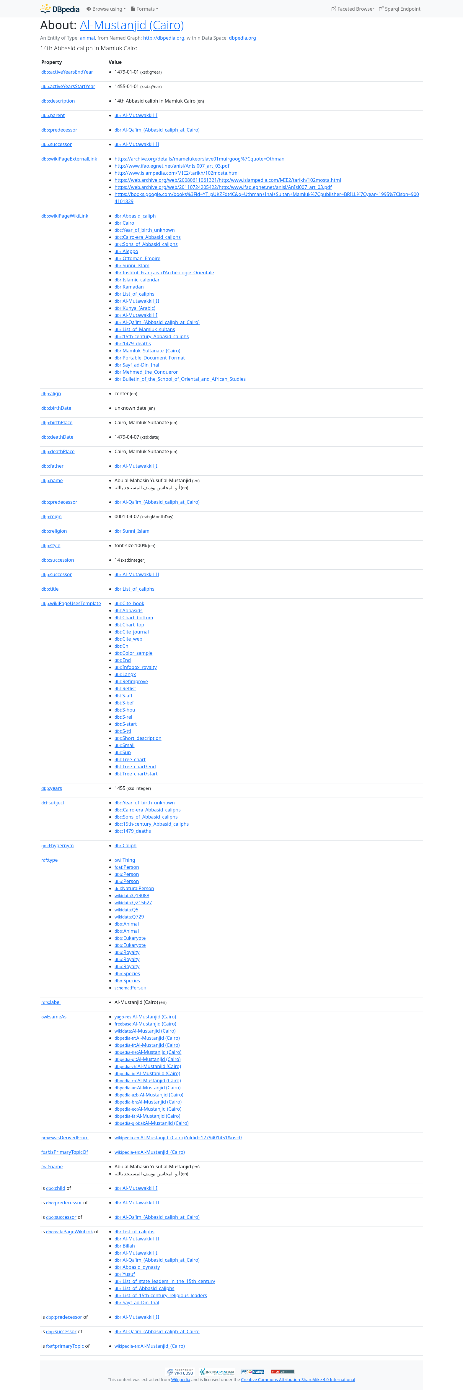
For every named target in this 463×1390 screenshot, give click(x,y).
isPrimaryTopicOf (64, 1152)
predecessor (59, 130)
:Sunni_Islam (132, 265)
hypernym (57, 845)
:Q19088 (132, 895)
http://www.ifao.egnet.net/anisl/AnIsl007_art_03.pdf (172, 166)
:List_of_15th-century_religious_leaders (161, 1295)
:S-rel (123, 717)
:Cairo (124, 223)
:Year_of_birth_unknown (145, 230)
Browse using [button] (104, 9)
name (52, 480)
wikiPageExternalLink (69, 158)
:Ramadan (129, 286)
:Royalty (127, 952)
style (50, 545)
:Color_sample (133, 653)
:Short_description (138, 738)
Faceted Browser (353, 9)
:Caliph (125, 845)
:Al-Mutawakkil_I (136, 115)
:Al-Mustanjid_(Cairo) (150, 1152)
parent (53, 115)
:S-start (126, 724)
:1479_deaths (133, 343)
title (49, 589)
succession (57, 560)
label (51, 1002)
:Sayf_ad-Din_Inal (137, 365)
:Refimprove (131, 681)
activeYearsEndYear (67, 72)
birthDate (56, 408)
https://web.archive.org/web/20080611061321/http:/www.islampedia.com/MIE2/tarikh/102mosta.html (228, 180)
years (51, 788)
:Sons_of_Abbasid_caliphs (146, 244)
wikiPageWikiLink (64, 216)
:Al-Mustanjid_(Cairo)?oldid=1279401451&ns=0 (178, 1137)
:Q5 (126, 909)
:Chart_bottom (134, 617)
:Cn (121, 646)
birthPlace (56, 422)
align (51, 393)
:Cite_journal (132, 631)
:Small (125, 745)
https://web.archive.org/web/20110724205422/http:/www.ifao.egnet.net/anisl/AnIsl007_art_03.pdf (223, 187)
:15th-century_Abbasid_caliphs (152, 336)
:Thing (125, 860)
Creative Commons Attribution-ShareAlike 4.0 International (298, 1379)
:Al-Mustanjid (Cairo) (145, 1016)
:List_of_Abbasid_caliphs (145, 1288)
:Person (127, 867)
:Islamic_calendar (137, 279)
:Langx (125, 674)
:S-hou (125, 710)
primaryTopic (65, 1346)
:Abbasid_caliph (135, 216)
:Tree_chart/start (136, 773)
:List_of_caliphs (134, 294)
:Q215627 (133, 902)
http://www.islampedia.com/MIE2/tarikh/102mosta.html (177, 173)
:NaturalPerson (134, 888)
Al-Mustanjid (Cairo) (132, 25)
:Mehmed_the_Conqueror (146, 372)
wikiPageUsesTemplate (71, 603)
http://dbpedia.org (163, 38)
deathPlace (58, 451)
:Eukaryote (130, 938)
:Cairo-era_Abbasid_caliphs (148, 237)
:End (123, 660)
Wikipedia (180, 1379)
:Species (127, 973)
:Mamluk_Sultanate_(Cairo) (147, 350)
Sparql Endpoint (399, 9)
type (49, 860)
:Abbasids (129, 610)
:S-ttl (123, 731)
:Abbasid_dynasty (137, 1267)
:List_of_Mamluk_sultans (145, 329)
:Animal (127, 924)
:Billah (125, 1245)
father (52, 466)
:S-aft (124, 695)
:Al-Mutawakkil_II (137, 144)
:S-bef (124, 702)
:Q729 (129, 916)
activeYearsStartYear (68, 86)
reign (51, 516)
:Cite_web (128, 639)
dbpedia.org (242, 38)
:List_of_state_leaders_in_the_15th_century (165, 1281)
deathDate (57, 437)
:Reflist (125, 688)
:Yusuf (125, 1274)
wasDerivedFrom (65, 1137)
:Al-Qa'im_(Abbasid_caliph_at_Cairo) (157, 130)
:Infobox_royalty (136, 667)
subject (52, 802)
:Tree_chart (130, 759)
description (58, 101)
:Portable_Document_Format (150, 357)
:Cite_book (129, 603)
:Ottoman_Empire (137, 258)
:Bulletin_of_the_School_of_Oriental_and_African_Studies (180, 379)
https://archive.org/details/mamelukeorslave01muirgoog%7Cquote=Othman (199, 158)
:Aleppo (126, 251)
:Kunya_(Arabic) (135, 308)
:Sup (123, 752)
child (55, 1188)
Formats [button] (143, 9)
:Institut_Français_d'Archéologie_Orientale (164, 272)
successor (56, 144)
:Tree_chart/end (135, 766)
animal (87, 38)
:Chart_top (129, 624)
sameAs (53, 1016)
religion (54, 531)
